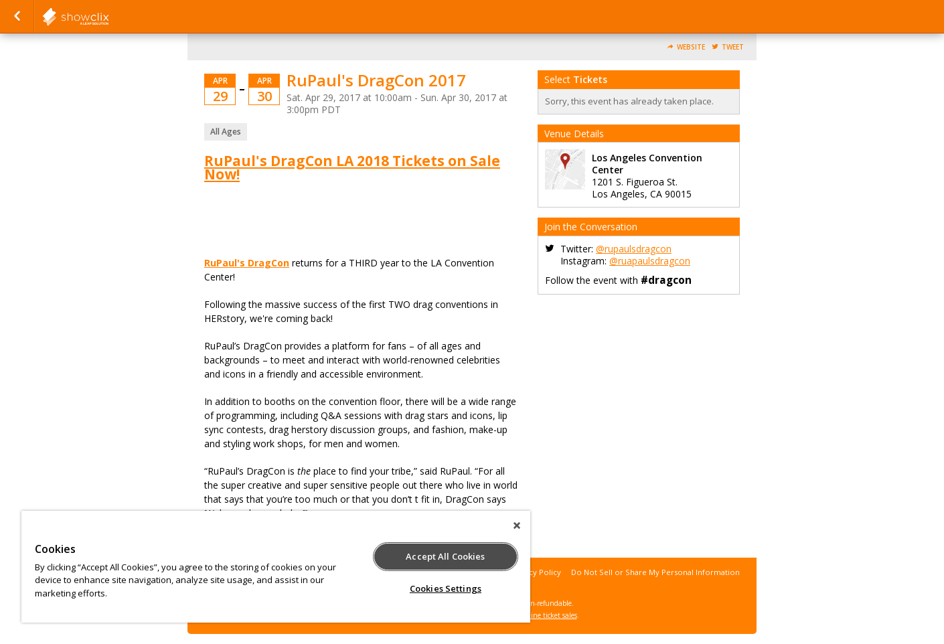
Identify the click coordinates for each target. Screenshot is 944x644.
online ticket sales (549, 615)
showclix (108, 17)
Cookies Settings (445, 588)
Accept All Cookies (445, 556)
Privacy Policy (536, 572)
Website (691, 47)
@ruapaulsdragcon (649, 260)
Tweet (733, 47)
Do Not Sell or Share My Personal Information (655, 572)
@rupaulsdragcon (634, 248)
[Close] (517, 525)
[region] (275, 567)
